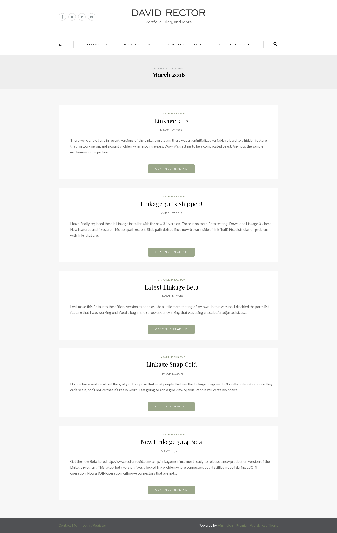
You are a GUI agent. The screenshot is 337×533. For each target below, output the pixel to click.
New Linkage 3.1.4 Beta (171, 442)
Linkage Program (171, 113)
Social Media (232, 44)
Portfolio (135, 44)
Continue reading (171, 168)
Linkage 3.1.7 (171, 121)
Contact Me (68, 525)
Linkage (95, 44)
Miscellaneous (182, 44)
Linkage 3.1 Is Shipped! (171, 204)
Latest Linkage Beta (171, 287)
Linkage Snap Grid (171, 364)
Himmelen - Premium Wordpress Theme (248, 525)
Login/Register (94, 525)
